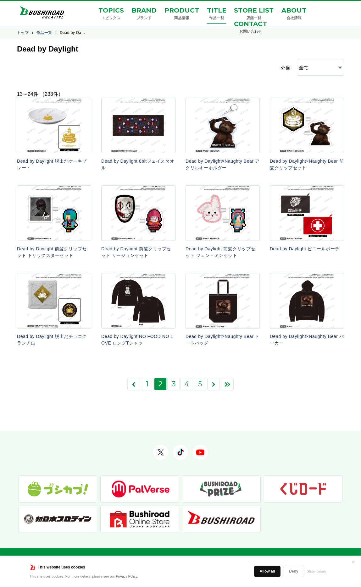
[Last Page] (227, 384)
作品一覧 (44, 32)
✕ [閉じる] (353, 561)
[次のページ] (213, 384)
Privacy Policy (126, 576)
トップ (23, 32)
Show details (316, 571)
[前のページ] (133, 384)
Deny (293, 571)
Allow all (267, 571)
